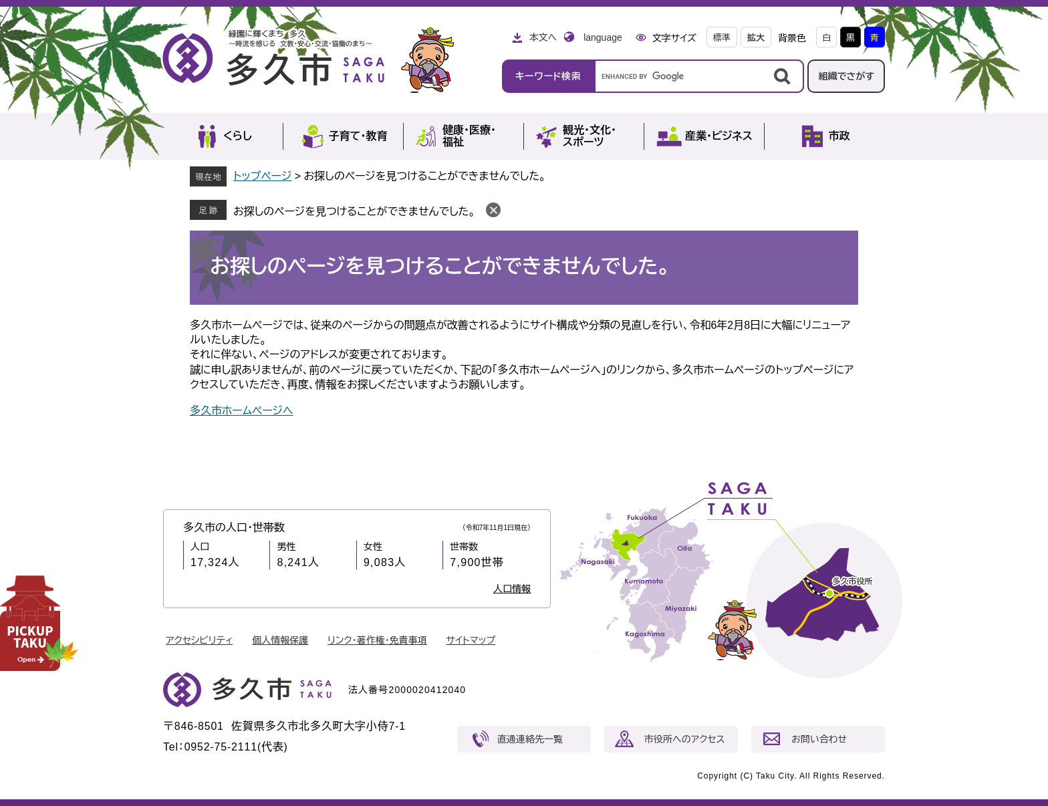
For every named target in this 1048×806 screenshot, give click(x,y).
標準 (722, 38)
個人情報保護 (280, 640)
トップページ (262, 176)
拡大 (756, 38)
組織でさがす (846, 76)
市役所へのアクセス (684, 739)
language (602, 37)
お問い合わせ (819, 739)
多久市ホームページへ (241, 410)
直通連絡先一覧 (530, 739)
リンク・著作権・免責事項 (377, 640)
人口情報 (512, 588)
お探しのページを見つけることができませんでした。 (354, 211)
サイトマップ (471, 640)
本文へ (543, 37)
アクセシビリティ (199, 640)
